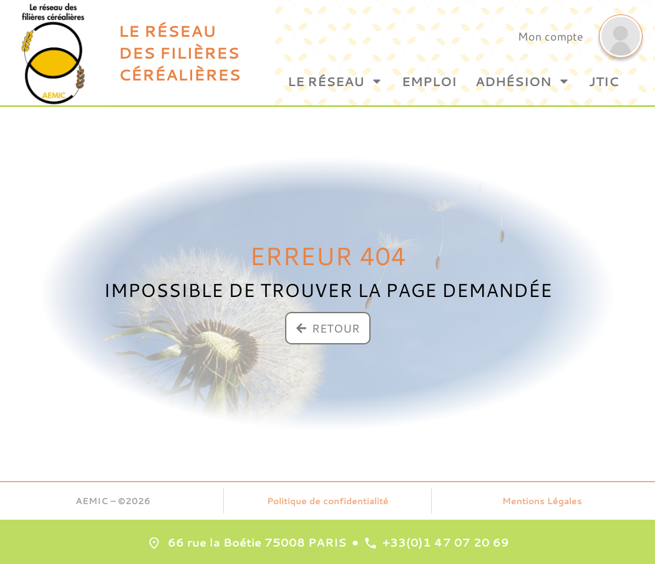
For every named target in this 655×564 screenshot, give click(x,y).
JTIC (604, 81)
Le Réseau (335, 81)
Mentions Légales (542, 501)
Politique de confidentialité (328, 501)
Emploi (429, 81)
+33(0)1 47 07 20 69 (445, 542)
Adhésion (522, 81)
